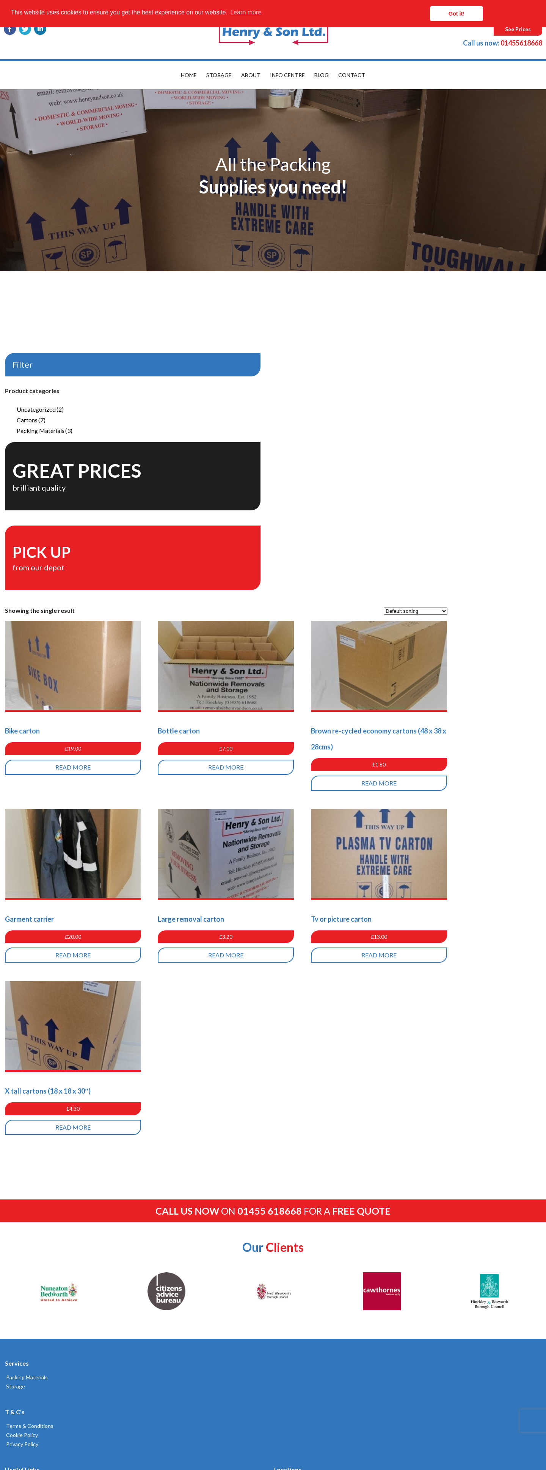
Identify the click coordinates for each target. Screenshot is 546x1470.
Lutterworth (294, 1211)
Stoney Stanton (298, 1284)
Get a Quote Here (163, 1129)
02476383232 (416, 1165)
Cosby (287, 1302)
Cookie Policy (20, 1177)
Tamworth (291, 1129)
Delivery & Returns (163, 1138)
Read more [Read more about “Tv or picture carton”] (479, 700)
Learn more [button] (245, 13)
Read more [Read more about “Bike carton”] (203, 512)
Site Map (151, 1147)
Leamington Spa (298, 1138)
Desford (289, 1156)
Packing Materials (43, 430)
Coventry (290, 1147)
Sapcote (289, 1293)
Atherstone (293, 1238)
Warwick (289, 1247)
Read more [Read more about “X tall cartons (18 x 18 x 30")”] (203, 872)
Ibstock (288, 1220)
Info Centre (287, 75)
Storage (219, 75)
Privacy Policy (20, 1187)
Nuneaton (291, 1174)
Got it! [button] (508, 14)
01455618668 (502, 42)
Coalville (289, 1229)
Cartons (30, 419)
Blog (321, 75)
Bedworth (291, 1265)
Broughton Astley (300, 1311)
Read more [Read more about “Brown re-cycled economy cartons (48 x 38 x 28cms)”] (479, 528)
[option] (273, 180)
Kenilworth (292, 1256)
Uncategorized (39, 409)
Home (189, 75)
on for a (273, 953)
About (250, 75)
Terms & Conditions (27, 1168)
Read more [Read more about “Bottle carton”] (341, 512)
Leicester (290, 1165)
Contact (351, 75)
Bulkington (292, 1275)
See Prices (518, 29)
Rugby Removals (298, 1120)
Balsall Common (298, 1202)
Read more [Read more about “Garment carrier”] (203, 700)
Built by (40, 1437)
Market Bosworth (300, 1193)
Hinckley (289, 1183)
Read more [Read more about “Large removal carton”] (341, 700)
